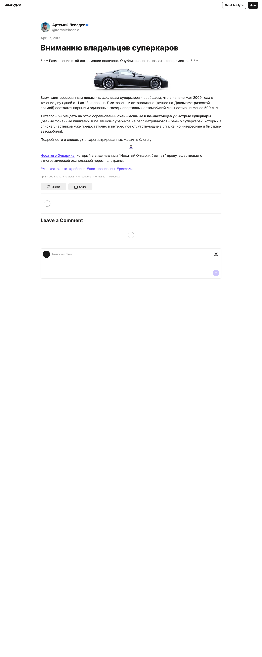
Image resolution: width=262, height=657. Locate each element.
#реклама (125, 169)
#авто (62, 169)
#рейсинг (77, 169)
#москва (48, 169)
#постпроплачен (101, 169)
